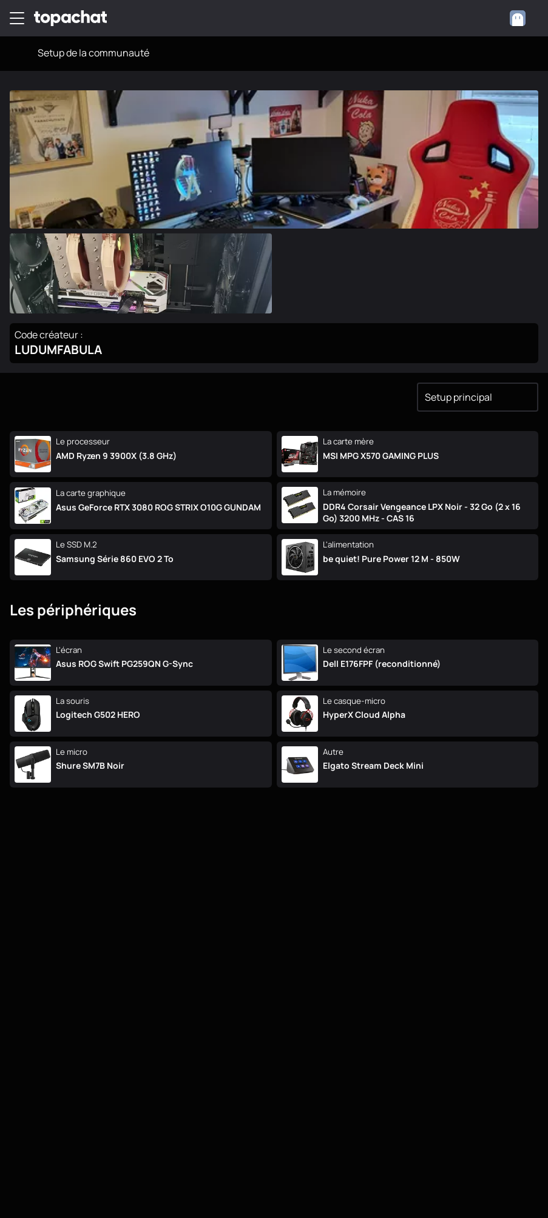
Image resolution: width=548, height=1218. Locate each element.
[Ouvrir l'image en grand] (274, 159)
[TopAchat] (70, 18)
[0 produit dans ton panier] (490, 18)
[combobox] (523, 18)
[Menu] (17, 18)
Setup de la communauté (93, 52)
